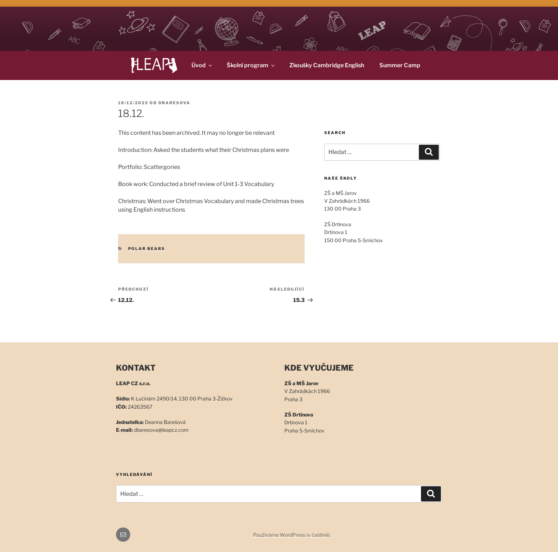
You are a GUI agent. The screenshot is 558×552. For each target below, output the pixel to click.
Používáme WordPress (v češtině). (292, 535)
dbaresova (174, 102)
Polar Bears (146, 248)
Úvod (202, 65)
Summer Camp (399, 65)
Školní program (251, 65)
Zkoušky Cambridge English (326, 65)
